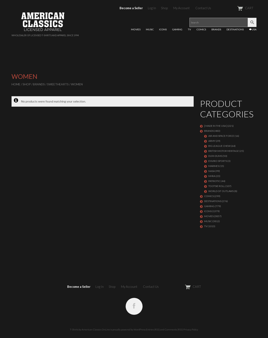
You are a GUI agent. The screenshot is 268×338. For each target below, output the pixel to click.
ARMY (211, 140)
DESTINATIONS (235, 29)
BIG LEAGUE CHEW (219, 145)
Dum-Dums (215, 155)
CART (235, 8)
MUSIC (150, 29)
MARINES (213, 166)
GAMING (177, 29)
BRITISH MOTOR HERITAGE (223, 150)
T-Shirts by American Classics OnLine (90, 329)
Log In (152, 8)
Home (16, 84)
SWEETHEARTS (58, 84)
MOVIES (135, 29)
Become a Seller (131, 8)
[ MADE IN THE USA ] (215, 125)
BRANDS (216, 29)
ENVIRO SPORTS (217, 161)
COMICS (201, 29)
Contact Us (203, 8)
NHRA (211, 176)
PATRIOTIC (214, 181)
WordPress (140, 329)
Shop (164, 8)
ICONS (163, 29)
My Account (181, 8)
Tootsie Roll (216, 186)
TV (189, 29)
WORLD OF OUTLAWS (221, 191)
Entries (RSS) (153, 329)
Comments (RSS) (174, 329)
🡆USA (252, 29)
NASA (211, 171)
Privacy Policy (190, 329)
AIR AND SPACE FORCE (221, 135)
